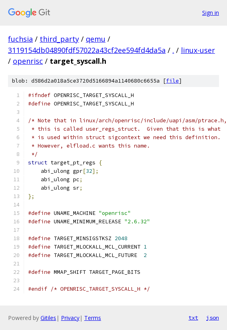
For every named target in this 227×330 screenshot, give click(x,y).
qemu (95, 39)
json (212, 317)
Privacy (70, 318)
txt (193, 317)
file (172, 80)
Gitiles (48, 318)
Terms (92, 318)
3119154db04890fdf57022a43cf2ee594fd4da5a (87, 50)
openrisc (28, 61)
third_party (59, 39)
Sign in (210, 12)
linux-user (198, 50)
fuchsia (20, 39)
